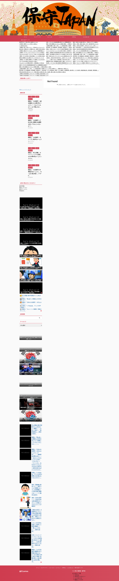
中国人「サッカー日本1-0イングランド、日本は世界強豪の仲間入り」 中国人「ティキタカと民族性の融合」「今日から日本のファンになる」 (86, 59)
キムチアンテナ (37, 37)
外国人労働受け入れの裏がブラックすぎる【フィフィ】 (31, 57)
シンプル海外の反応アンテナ (82, 566)
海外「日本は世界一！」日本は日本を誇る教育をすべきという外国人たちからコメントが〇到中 (86, 47)
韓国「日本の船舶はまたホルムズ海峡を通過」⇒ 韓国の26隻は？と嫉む (59, 44)
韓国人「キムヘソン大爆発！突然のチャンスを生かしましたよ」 (86, 63)
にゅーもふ (61, 37)
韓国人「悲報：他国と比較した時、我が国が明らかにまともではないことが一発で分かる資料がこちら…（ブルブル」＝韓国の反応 (86, 44)
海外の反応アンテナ (25, 40)
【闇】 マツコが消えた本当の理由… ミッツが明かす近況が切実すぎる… (32, 56)
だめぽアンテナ (79, 558)
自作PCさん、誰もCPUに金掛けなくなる (28, 42)
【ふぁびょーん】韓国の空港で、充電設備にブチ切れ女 (31, 63)
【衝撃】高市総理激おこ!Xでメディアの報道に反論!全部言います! (34, 73)
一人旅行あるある (23, 45)
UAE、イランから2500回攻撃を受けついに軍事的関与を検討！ (59, 42)
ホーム (25, 37)
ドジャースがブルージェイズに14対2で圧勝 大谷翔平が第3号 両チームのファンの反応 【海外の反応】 (59, 50)
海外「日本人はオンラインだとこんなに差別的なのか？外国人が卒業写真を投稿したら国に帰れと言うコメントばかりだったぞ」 (59, 56)
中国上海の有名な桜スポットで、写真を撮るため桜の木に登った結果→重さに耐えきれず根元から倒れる (86, 57)
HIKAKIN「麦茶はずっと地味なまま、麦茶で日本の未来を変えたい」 (32, 49)
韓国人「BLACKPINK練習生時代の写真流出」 (83, 49)
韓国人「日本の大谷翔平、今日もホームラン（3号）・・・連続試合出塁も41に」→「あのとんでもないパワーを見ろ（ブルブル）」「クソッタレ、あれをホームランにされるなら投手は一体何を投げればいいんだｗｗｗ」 (86, 45)
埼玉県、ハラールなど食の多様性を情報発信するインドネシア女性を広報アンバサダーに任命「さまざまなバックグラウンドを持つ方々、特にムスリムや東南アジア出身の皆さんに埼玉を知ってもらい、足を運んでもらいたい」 (59, 63)
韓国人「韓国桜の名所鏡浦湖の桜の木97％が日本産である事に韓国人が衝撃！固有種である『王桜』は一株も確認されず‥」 (59, 52)
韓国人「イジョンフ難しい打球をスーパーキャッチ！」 (85, 61)
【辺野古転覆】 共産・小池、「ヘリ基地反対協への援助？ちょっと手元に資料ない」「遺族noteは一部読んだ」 (59, 45)
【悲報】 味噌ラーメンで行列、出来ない (28, 44)
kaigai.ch (77, 556)
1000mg (74, 37)
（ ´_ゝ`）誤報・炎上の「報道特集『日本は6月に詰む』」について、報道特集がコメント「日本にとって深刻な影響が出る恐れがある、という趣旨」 (59, 59)
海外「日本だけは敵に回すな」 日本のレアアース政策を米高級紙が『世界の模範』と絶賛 (86, 42)
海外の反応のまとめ (80, 570)
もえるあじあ (86, 37)
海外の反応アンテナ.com (81, 575)
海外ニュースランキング (25, 89)
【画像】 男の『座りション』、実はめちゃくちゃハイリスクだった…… (32, 47)
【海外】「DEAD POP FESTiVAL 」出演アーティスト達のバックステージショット (59, 57)
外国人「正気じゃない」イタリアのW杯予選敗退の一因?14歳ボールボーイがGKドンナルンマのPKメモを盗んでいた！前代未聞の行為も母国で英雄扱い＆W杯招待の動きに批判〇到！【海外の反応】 (59, 49)
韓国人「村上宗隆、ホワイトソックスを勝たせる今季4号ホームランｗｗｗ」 (35, 146)
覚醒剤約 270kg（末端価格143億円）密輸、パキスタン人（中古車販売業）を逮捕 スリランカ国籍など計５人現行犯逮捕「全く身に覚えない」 (59, 61)
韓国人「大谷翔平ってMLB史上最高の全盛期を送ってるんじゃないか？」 (35, 119)
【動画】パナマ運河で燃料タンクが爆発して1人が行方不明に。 (32, 59)
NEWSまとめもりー (80, 548)
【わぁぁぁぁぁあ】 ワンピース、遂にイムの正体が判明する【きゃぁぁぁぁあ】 (32, 54)
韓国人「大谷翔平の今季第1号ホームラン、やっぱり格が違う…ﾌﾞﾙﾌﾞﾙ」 (35, 161)
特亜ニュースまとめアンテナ (82, 577)
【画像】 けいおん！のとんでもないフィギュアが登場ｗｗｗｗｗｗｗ (32, 52)
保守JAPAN (23, 544)
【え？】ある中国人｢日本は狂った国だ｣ (28, 61)
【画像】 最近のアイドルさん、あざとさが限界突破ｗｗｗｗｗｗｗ (32, 50)
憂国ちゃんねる (79, 551)
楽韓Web (77, 553)
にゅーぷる (49, 37)
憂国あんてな (78, 567)
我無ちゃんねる (79, 569)
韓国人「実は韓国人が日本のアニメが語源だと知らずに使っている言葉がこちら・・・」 (59, 54)
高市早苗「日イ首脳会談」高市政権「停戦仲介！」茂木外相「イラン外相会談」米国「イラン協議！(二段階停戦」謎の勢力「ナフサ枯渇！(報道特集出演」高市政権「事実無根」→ (59, 47)
